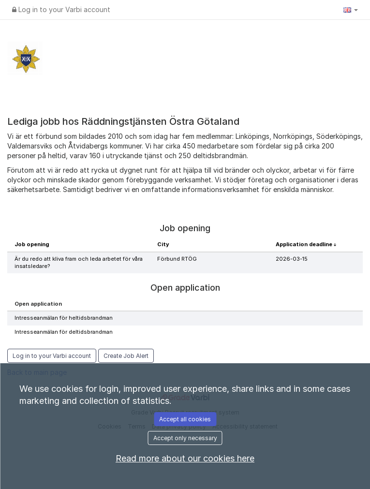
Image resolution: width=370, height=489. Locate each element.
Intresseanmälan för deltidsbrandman (64, 331)
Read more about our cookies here (185, 458)
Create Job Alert (126, 355)
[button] (351, 9)
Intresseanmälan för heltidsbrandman (64, 317)
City (163, 244)
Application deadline (305, 244)
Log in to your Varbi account (61, 9)
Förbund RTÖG (177, 258)
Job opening (32, 244)
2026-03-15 (292, 258)
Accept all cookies (185, 419)
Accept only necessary (185, 438)
